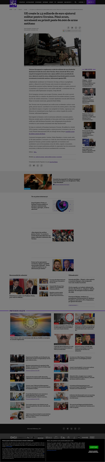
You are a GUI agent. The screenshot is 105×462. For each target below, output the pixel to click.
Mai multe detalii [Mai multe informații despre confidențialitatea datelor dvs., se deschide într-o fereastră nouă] (9, 446)
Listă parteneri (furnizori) (51, 450)
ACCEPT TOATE (93, 447)
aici (43, 453)
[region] (52, 450)
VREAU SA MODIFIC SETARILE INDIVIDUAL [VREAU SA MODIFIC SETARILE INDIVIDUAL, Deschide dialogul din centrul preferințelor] (93, 452)
